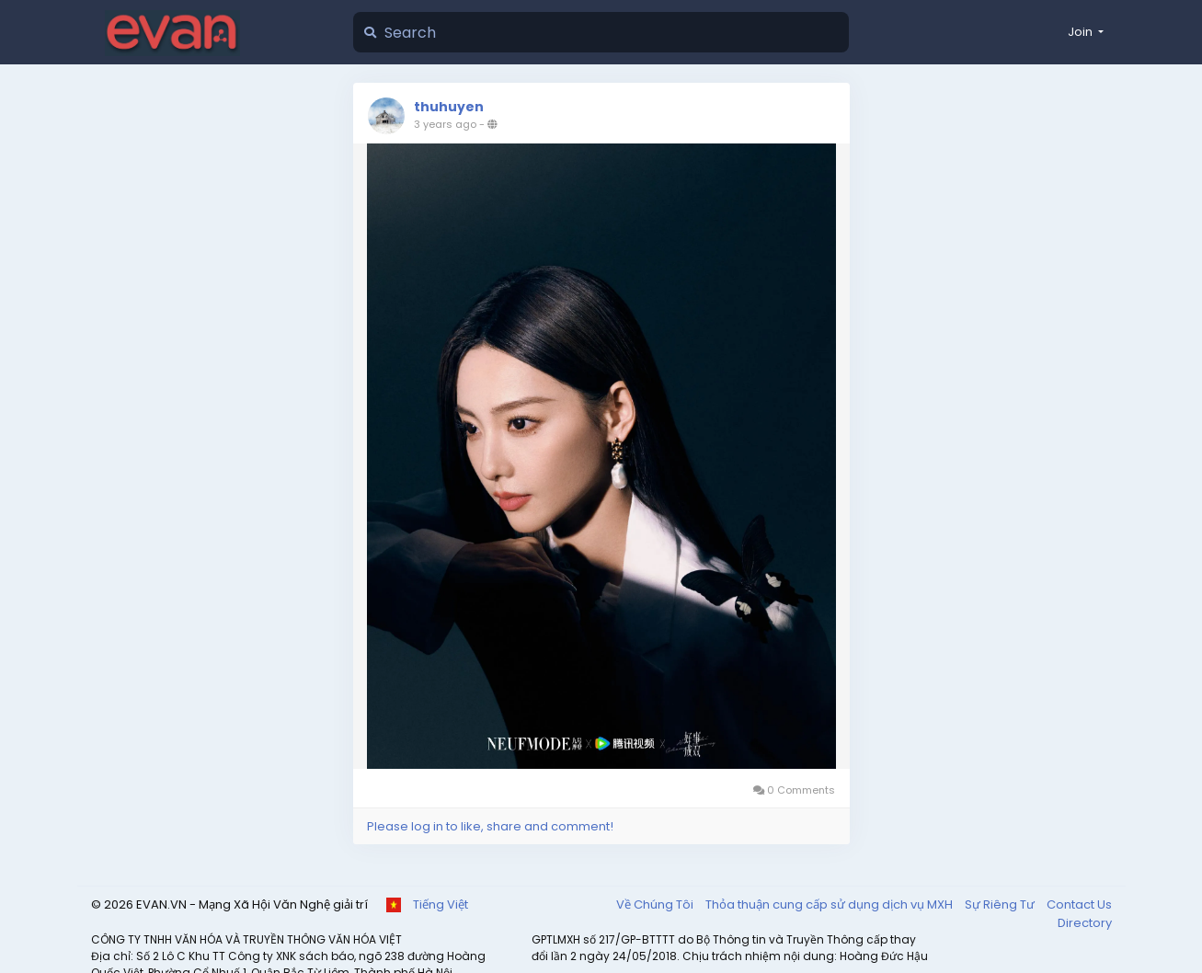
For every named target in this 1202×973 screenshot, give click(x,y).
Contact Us (1079, 904)
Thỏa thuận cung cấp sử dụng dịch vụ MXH (830, 904)
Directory (1085, 923)
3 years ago (445, 124)
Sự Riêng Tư (1001, 904)
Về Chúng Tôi (656, 904)
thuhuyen (449, 106)
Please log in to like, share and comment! (490, 826)
